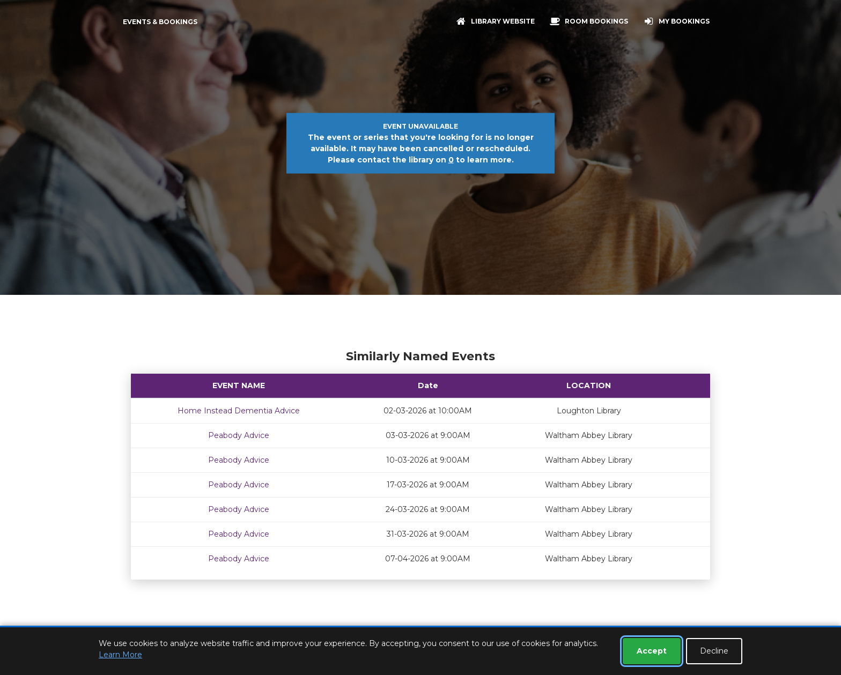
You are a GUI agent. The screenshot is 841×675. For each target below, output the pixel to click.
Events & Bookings (160, 22)
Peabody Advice (238, 435)
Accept (652, 651)
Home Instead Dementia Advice (239, 411)
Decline (714, 651)
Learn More (120, 654)
